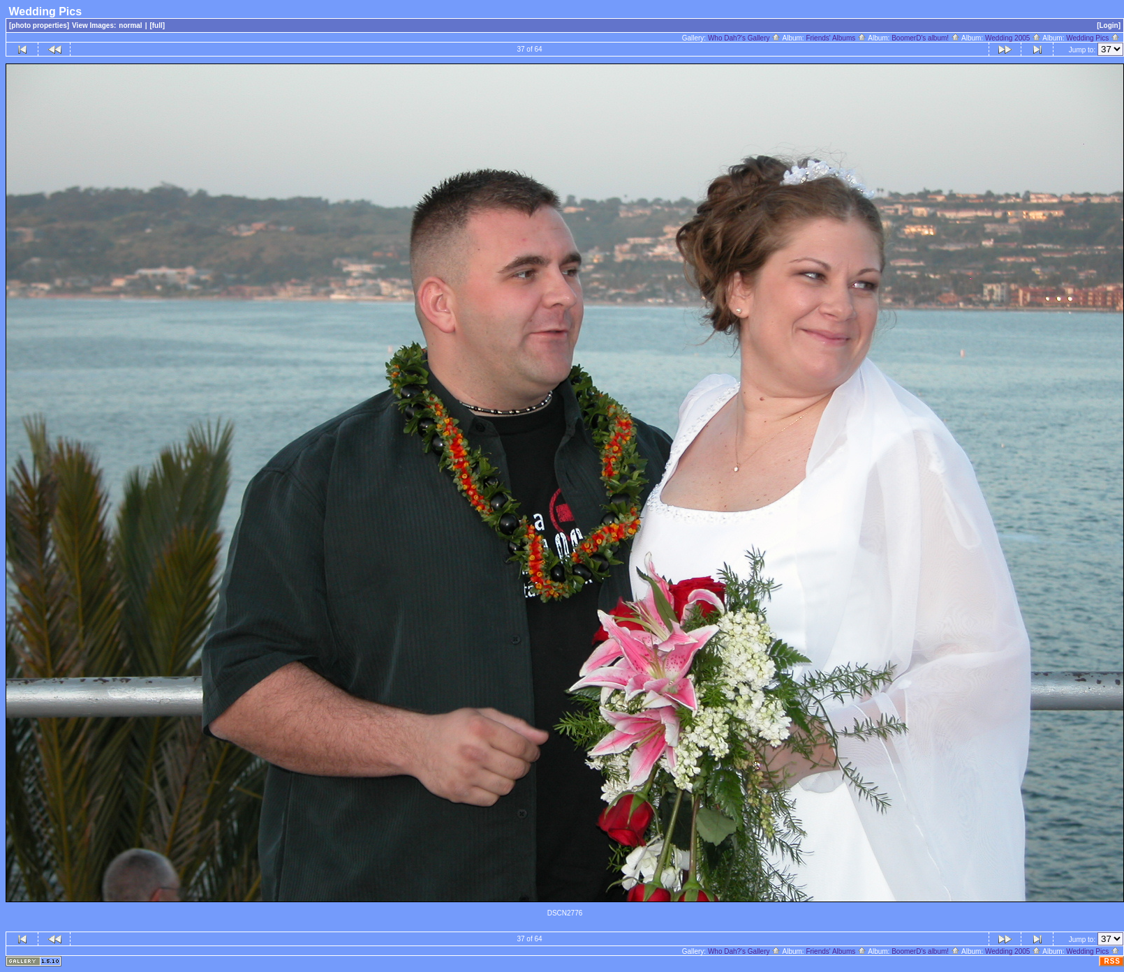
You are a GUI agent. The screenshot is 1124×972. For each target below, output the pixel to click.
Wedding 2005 (1013, 38)
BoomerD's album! (926, 38)
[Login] (1109, 25)
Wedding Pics (1093, 38)
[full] (157, 25)
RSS (1112, 961)
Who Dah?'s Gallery (744, 38)
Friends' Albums (836, 38)
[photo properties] (39, 25)
